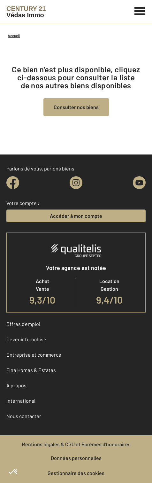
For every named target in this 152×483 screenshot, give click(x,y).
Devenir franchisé (26, 339)
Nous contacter (23, 416)
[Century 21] (26, 11)
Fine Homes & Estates (31, 370)
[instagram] (76, 182)
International (20, 401)
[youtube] (139, 182)
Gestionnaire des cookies (76, 473)
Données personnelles (76, 458)
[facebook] (12, 182)
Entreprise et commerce (33, 355)
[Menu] (140, 10)
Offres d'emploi (23, 324)
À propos (16, 385)
